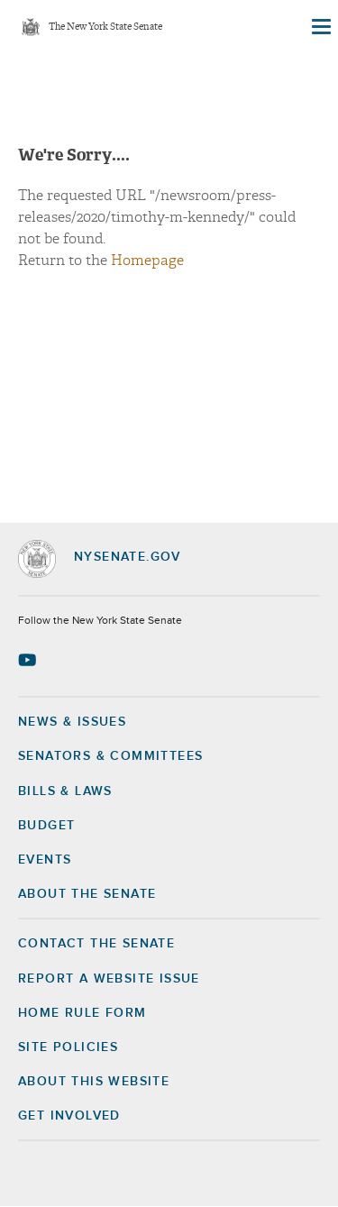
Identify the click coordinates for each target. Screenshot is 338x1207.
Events (44, 860)
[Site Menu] (320, 27)
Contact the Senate (96, 943)
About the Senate (87, 894)
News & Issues (72, 722)
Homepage (147, 260)
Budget (46, 825)
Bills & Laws (65, 791)
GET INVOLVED (69, 1116)
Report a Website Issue (109, 979)
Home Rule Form (82, 1013)
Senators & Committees (110, 756)
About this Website (93, 1081)
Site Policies (68, 1047)
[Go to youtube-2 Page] (29, 660)
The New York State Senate (105, 27)
